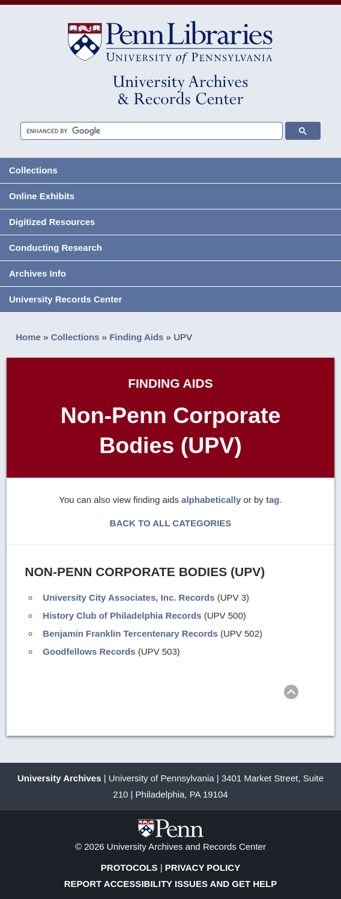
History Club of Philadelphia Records (122, 615)
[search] (146, 131)
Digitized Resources (52, 222)
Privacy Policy (202, 867)
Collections (33, 170)
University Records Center (65, 299)
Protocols (129, 867)
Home (28, 337)
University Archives (59, 778)
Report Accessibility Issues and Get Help (170, 884)
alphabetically (211, 500)
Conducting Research (55, 247)
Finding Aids (136, 337)
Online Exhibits (41, 196)
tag (273, 500)
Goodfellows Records (89, 651)
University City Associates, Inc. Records (128, 597)
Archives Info (37, 273)
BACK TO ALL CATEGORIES (171, 523)
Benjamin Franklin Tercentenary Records (130, 633)
